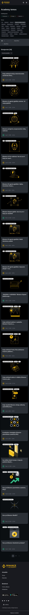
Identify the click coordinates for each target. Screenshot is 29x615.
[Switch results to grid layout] (2, 41)
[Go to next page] (19, 556)
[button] (26, 2)
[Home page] (6, 3)
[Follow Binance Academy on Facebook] (2, 600)
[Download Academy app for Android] (14, 595)
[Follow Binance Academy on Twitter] (4, 600)
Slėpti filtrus (5, 44)
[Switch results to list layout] (4, 41)
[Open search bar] (23, 2)
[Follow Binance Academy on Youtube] (8, 600)
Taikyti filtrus (9, 40)
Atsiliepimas (4, 589)
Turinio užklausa (5, 586)
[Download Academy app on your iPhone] (5, 595)
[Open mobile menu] (26, 2)
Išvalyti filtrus (16, 40)
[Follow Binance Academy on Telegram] (6, 600)
